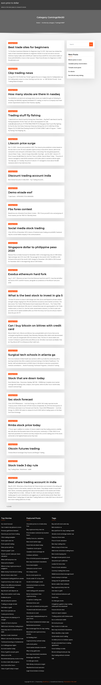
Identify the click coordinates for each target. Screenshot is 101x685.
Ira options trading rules (33, 599)
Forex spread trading (7, 544)
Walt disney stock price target (35, 664)
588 (53, 658)
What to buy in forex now (59, 547)
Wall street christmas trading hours (12, 626)
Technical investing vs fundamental (12, 642)
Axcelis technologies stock (34, 582)
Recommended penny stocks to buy (12, 658)
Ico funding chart (31, 637)
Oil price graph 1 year (7, 551)
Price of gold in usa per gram (10, 652)
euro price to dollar (10, 3)
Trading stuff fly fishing (24, 115)
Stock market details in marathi (36, 647)
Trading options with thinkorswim (62, 616)
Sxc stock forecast (20, 399)
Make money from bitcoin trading (11, 572)
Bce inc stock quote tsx (33, 575)
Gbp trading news (20, 73)
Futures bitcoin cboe (58, 610)
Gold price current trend (34, 568)
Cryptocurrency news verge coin (11, 582)
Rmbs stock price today (24, 425)
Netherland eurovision (33, 625)
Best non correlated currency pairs (37, 606)
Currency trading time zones (60, 571)
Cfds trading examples (8, 537)
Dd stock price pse (57, 623)
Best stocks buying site (59, 554)
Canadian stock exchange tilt (35, 552)
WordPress (46, 681)
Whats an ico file (6, 655)
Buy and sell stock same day (60, 524)
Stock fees (55, 597)
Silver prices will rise (7, 547)
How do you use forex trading (10, 534)
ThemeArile (67, 681)
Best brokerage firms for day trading (37, 628)
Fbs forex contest (20, 209)
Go (91, 44)
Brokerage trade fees (33, 657)
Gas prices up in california (59, 561)
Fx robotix (71, 71)
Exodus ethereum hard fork (27, 274)
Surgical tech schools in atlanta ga (31, 354)
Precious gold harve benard (9, 530)
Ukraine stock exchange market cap (63, 534)
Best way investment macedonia (36, 562)
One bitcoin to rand (32, 613)
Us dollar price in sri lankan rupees (62, 640)
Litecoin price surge (21, 143)
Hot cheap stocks (31, 572)
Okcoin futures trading (24, 448)
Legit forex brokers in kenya (35, 671)
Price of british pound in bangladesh (37, 558)
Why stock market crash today (10, 594)
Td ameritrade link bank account (36, 610)
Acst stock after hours (8, 665)
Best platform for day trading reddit (63, 530)
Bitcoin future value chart (9, 575)
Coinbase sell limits (32, 555)
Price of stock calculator (59, 540)
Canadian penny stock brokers (77, 64)
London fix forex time (58, 564)
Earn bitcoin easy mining (75, 75)
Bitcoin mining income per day (61, 652)
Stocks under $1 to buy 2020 (35, 578)
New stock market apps (33, 542)
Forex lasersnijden (32, 565)
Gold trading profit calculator (35, 591)
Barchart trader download (9, 635)
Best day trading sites (58, 544)
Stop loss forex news (58, 537)
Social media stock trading (26, 228)
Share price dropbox (7, 563)
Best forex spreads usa (8, 611)
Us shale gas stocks (32, 661)
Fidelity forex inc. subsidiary (35, 538)
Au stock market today (8, 648)
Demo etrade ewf (20, 192)
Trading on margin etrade (9, 604)
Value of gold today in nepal (9, 668)
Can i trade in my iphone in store (11, 527)
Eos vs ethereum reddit (59, 620)
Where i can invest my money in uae (12, 638)
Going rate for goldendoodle (60, 581)
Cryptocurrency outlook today (35, 641)
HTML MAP (73, 681)
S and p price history (7, 614)
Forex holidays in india (58, 648)
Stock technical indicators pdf (61, 594)
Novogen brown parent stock (61, 557)
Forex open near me (7, 540)
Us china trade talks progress (10, 662)
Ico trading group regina (8, 645)
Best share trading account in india (32, 482)
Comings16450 (13, 43)
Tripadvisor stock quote (33, 548)
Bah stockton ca (57, 527)
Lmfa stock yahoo (31, 644)
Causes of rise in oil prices (9, 623)
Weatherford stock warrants (35, 667)
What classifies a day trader (60, 633)
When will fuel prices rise (8, 559)
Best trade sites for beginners (28, 47)
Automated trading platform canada (12, 578)
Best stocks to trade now (59, 626)
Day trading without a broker (61, 655)
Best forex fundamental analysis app (37, 622)
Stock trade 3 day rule (23, 465)
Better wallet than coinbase (60, 584)
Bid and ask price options (9, 601)
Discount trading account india (29, 175)
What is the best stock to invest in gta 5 (35, 295)
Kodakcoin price (6, 597)
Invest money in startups (59, 577)
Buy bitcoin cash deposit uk (9, 591)
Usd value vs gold (6, 607)
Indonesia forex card (32, 603)
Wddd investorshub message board (63, 574)
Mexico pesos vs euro (75, 60)
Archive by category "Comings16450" (53, 23)
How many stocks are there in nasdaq (34, 94)
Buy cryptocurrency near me (35, 529)
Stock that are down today (26, 378)
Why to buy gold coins (33, 651)
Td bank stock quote (74, 67)
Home (38, 23)
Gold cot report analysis (59, 613)
